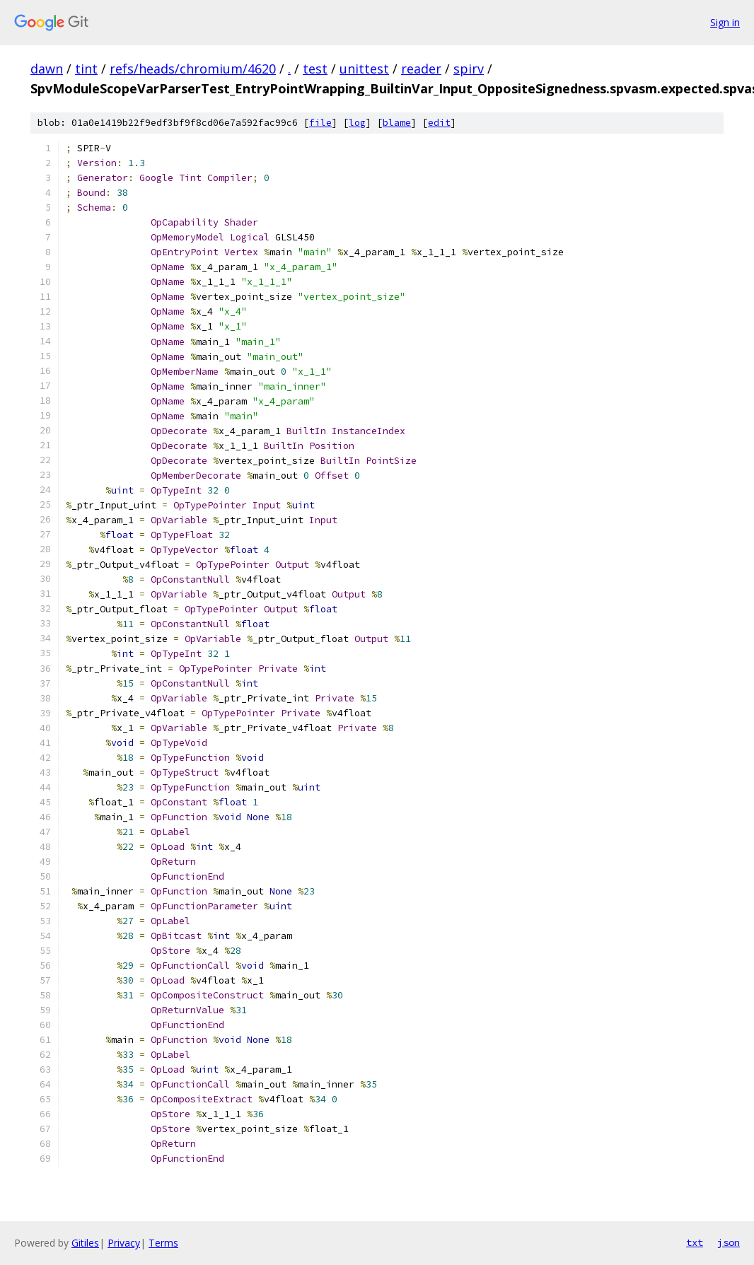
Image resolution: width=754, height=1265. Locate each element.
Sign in (725, 22)
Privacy (124, 1242)
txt (694, 1242)
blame (397, 123)
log (357, 123)
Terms (163, 1242)
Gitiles (85, 1242)
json (728, 1242)
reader (421, 68)
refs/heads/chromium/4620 (193, 68)
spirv (468, 68)
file (320, 123)
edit (439, 123)
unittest (364, 68)
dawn (46, 68)
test (315, 68)
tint (86, 68)
